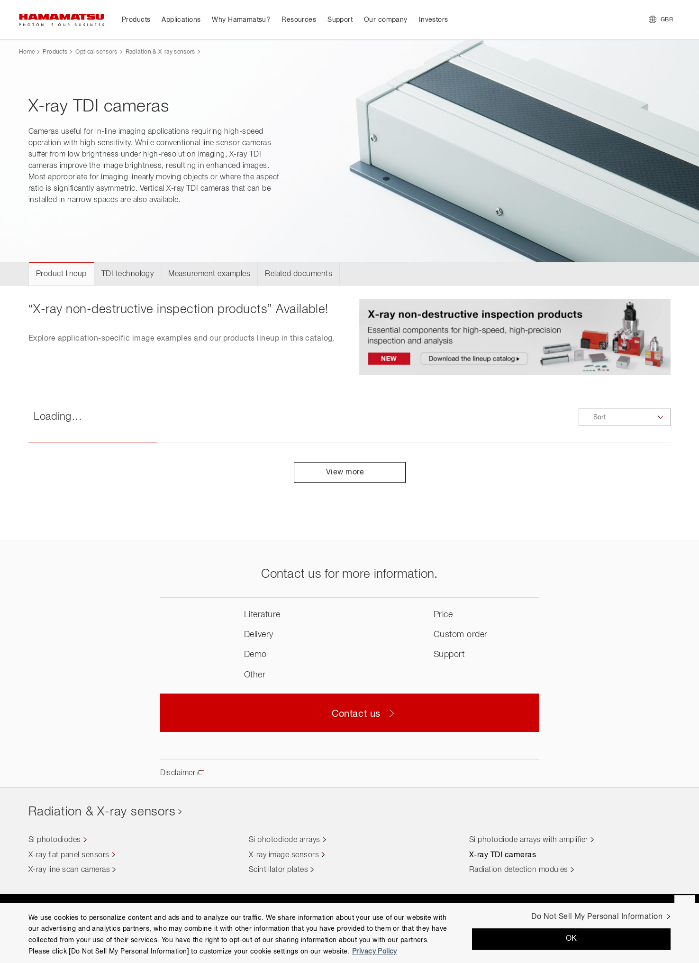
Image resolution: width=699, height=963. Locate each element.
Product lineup (61, 274)
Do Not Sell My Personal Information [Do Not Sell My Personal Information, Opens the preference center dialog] (597, 917)
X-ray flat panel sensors (68, 855)
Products (55, 52)
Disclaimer (178, 773)
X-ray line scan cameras (69, 870)
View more (349, 472)
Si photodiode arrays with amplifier (528, 840)
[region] (349, 933)
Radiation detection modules (518, 870)
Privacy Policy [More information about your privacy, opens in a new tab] (374, 951)
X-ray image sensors (284, 855)
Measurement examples (209, 274)
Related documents (298, 274)
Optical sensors (96, 52)
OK (571, 939)
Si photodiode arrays (284, 840)
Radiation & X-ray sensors (160, 52)
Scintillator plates (278, 870)
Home (27, 52)
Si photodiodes (54, 840)
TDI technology (127, 274)
